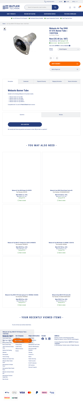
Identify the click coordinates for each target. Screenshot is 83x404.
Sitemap (30, 352)
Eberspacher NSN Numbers (32, 349)
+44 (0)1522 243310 (49, 1)
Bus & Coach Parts (7, 344)
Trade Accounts (32, 360)
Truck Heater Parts (7, 338)
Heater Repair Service (50, 14)
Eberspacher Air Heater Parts (8, 365)
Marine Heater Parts (7, 342)
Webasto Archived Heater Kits (8, 372)
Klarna (30, 356)
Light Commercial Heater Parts (8, 347)
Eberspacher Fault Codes (34, 344)
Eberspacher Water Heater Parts (8, 369)
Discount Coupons (33, 367)
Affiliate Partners (19, 348)
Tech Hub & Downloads (70, 14)
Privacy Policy (19, 344)
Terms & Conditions (20, 342)
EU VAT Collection (32, 363)
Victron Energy (6, 356)
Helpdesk (31, 342)
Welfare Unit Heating (29, 14)
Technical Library (32, 340)
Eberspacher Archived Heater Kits (7, 376)
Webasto (4, 352)
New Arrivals (5, 379)
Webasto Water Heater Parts (8, 361)
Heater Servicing (32, 358)
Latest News (31, 338)
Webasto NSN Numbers (34, 346)
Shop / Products (11, 14)
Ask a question (25, 124)
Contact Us (31, 354)
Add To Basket (65, 63)
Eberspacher (5, 354)
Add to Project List (65, 69)
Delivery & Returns (20, 340)
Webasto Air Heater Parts (8, 358)
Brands (17, 351)
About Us (18, 338)
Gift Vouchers (32, 365)
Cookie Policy (19, 346)
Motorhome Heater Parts (8, 340)
